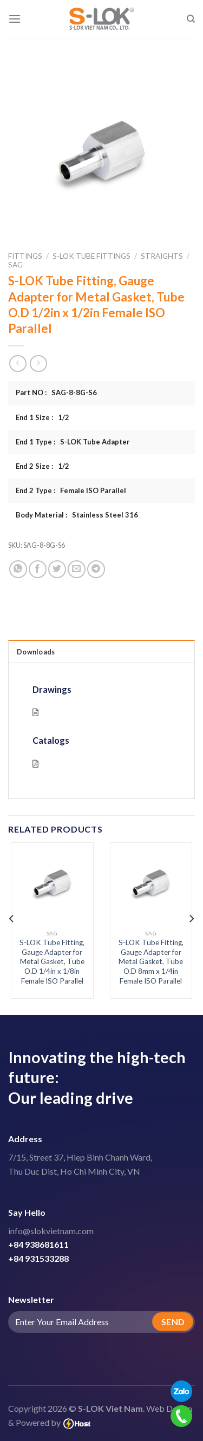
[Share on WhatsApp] (18, 569)
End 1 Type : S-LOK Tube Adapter (73, 441)
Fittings (25, 256)
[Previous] (11, 919)
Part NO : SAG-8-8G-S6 (56, 392)
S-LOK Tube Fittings (91, 256)
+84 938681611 (38, 1244)
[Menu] (14, 18)
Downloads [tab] (36, 651)
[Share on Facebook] (38, 569)
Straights (162, 256)
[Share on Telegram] (96, 569)
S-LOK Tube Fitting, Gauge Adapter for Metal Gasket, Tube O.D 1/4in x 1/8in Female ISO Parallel (51, 961)
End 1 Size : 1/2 (42, 417)
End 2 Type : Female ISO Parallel (71, 490)
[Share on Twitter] (57, 569)
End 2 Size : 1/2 (42, 466)
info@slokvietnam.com (51, 1231)
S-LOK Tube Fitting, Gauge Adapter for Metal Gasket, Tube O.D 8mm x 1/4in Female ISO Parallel (151, 961)
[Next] (191, 919)
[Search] (191, 19)
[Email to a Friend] (77, 569)
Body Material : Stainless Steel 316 (77, 514)
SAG (15, 264)
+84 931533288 (38, 1258)
